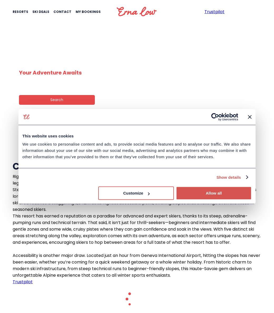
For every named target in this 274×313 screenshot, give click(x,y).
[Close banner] (250, 117)
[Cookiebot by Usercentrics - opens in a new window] (215, 117)
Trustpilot (23, 282)
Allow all (214, 193)
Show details (229, 177)
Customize (136, 193)
